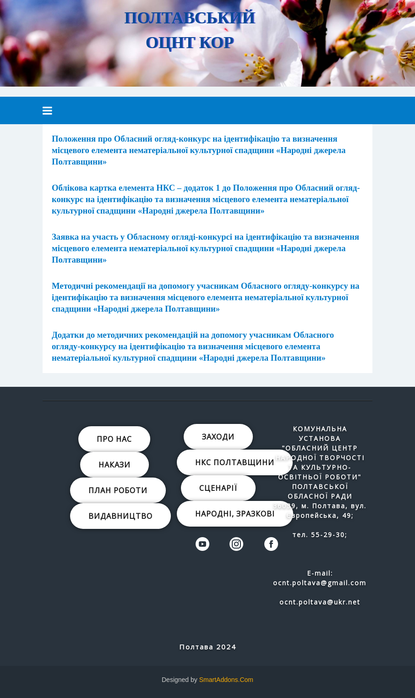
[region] (207, 43)
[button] (299, 41)
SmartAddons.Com (226, 679)
